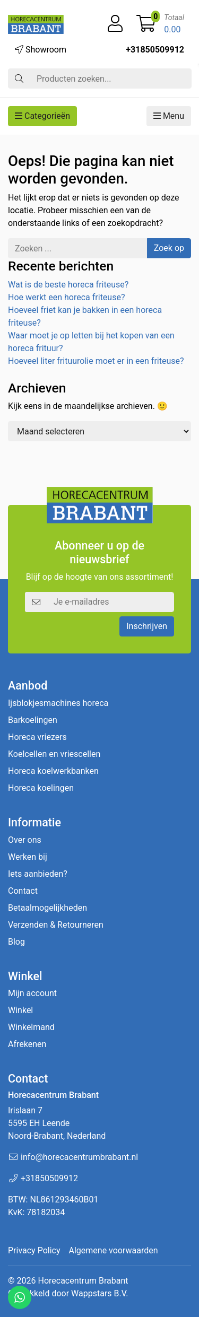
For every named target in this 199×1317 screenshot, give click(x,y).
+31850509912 (155, 50)
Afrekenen (27, 1044)
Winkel (20, 1010)
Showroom (40, 50)
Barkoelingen (32, 720)
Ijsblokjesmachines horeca (58, 703)
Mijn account (32, 993)
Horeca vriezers (37, 737)
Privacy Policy (34, 1250)
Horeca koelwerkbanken (53, 771)
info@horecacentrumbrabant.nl (79, 1157)
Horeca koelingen (41, 788)
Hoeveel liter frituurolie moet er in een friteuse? (96, 361)
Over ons (24, 840)
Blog (16, 942)
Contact (23, 891)
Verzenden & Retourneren (55, 925)
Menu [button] (168, 116)
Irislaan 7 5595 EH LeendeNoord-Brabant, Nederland (57, 1123)
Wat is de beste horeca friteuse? (68, 285)
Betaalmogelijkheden (47, 908)
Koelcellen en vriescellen (54, 754)
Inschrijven (146, 626)
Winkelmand (31, 1027)
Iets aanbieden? (37, 874)
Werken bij (27, 857)
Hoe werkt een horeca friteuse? (66, 297)
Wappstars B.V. (99, 1293)
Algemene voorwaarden (113, 1250)
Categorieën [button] (42, 116)
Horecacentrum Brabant (83, 1281)
